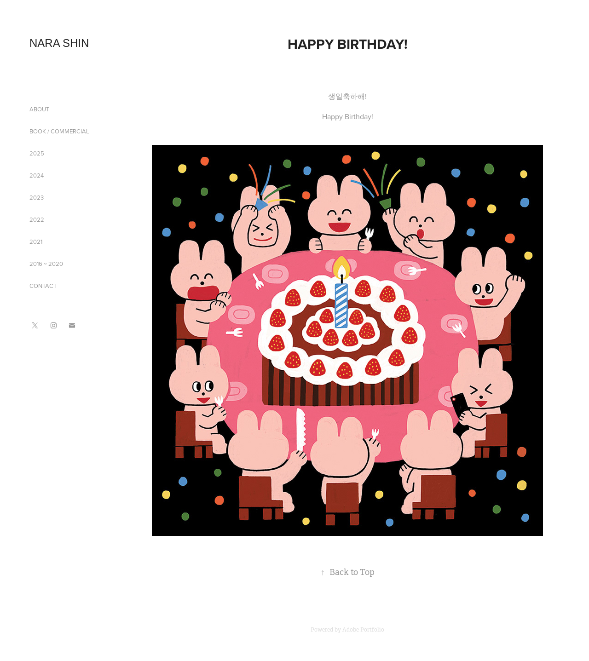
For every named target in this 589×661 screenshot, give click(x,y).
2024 (36, 175)
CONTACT (43, 286)
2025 (36, 153)
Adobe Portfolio (363, 629)
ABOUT (39, 109)
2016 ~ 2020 (46, 263)
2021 (35, 241)
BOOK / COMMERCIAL (59, 131)
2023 (36, 197)
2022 (36, 219)
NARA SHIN (59, 43)
